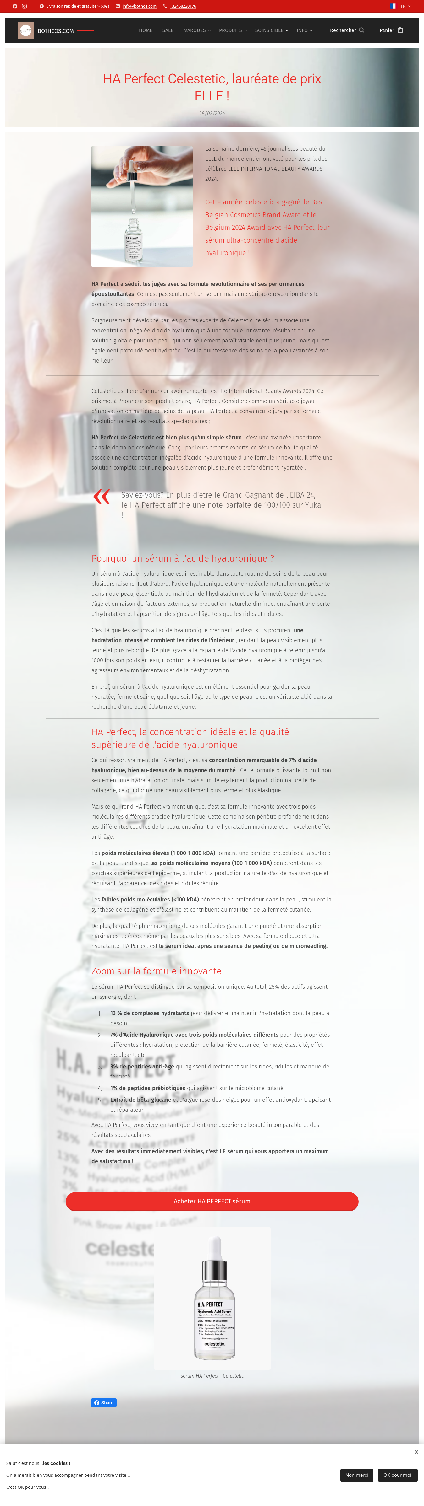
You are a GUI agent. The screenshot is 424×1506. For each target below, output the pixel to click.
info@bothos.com (140, 6)
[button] (347, 30)
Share (103, 1402)
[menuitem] (147, 30)
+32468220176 (183, 6)
